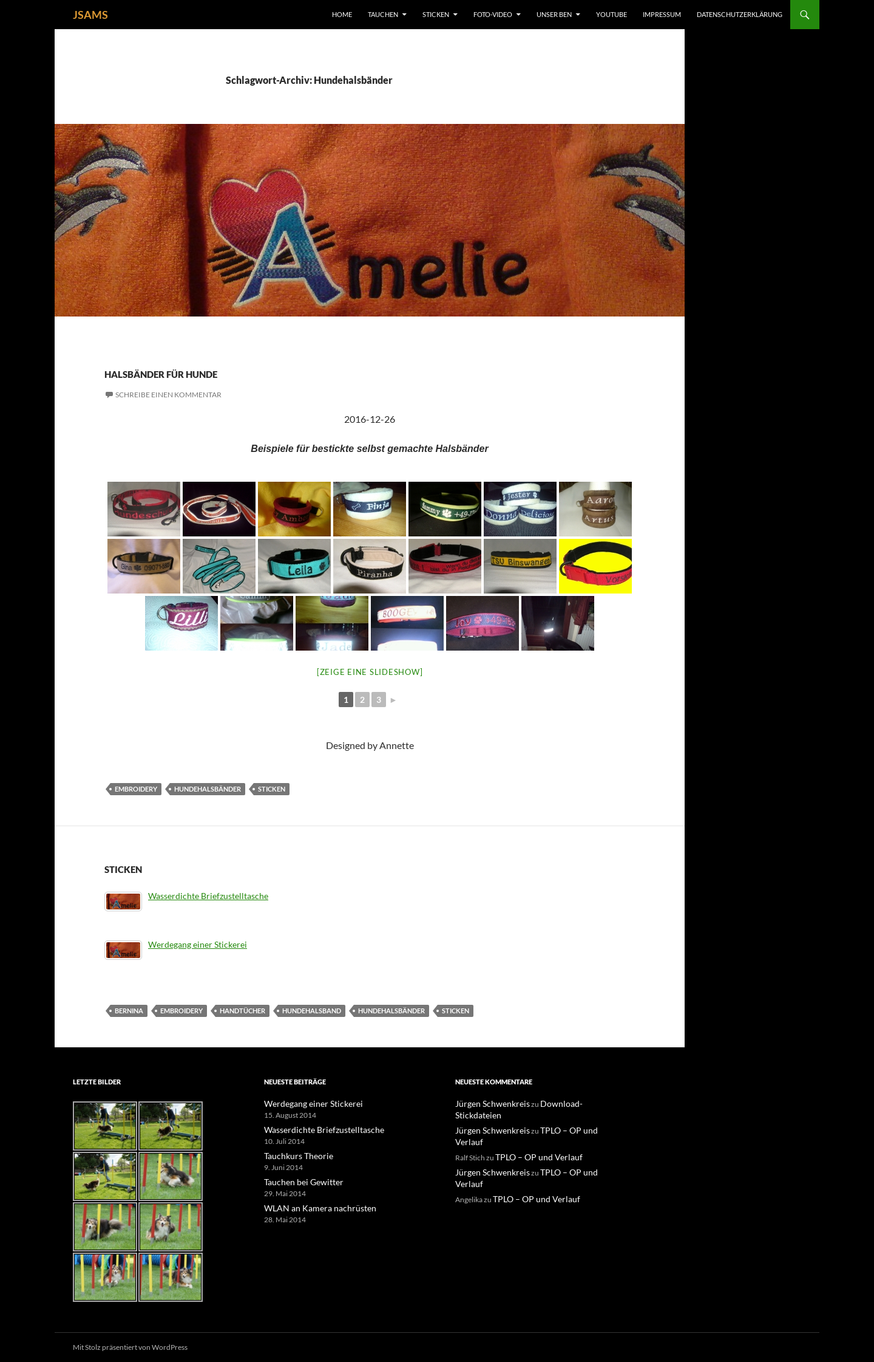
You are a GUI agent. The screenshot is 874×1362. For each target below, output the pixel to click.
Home (342, 14)
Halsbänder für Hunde (234, 371)
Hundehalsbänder (207, 789)
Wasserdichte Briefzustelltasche (208, 896)
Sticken (435, 14)
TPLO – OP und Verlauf (565, 1118)
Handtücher (242, 1011)
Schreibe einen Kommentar (168, 394)
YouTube (611, 14)
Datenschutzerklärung (739, 14)
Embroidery (136, 789)
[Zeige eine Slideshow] (370, 672)
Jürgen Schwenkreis (486, 1103)
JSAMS (90, 14)
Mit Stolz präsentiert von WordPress (130, 1347)
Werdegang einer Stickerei (197, 944)
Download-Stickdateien (566, 1103)
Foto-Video (492, 14)
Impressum (662, 14)
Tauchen (383, 14)
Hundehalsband (311, 1011)
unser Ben (554, 14)
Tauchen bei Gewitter (297, 1180)
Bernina (129, 1011)
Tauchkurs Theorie (294, 1154)
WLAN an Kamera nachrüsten (311, 1205)
